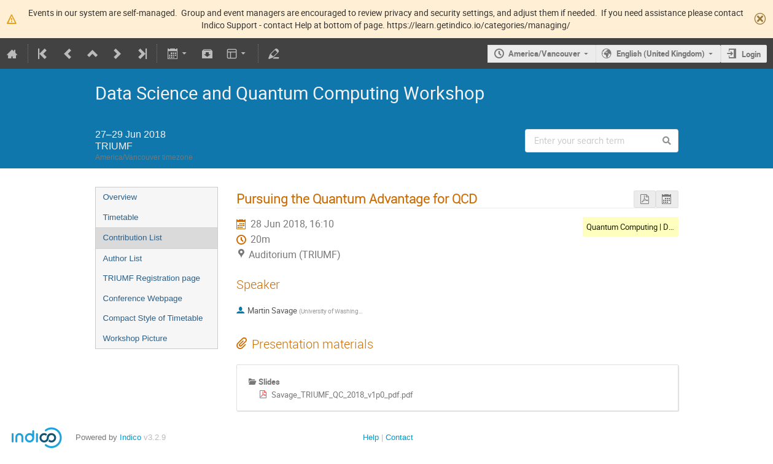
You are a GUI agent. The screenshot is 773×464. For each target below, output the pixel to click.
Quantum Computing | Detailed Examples (657, 226)
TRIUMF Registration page (152, 278)
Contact (399, 437)
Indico (130, 437)
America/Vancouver (544, 53)
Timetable (121, 217)
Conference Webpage (142, 298)
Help (371, 437)
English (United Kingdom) (660, 53)
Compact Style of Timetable (153, 318)
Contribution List (132, 237)
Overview (120, 197)
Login (751, 54)
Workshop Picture (135, 338)
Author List (122, 258)
